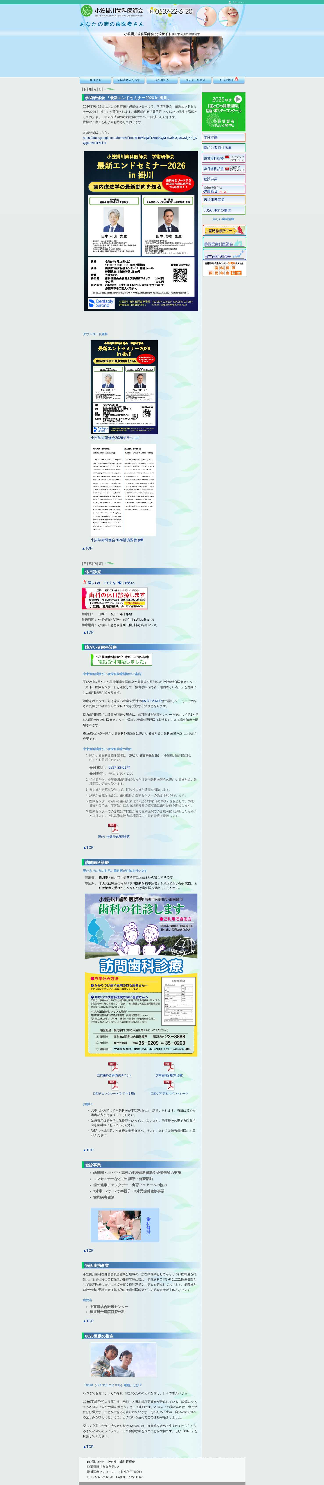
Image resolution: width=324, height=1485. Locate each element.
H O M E (95, 80)
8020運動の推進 (99, 1336)
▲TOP (87, 548)
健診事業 (93, 1165)
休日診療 (93, 572)
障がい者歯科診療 (101, 647)
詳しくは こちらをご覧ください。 (110, 583)
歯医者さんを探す (128, 80)
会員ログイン (238, 2)
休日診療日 (229, 79)
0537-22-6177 (152, 701)
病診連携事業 (97, 1265)
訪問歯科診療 (97, 862)
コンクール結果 (195, 80)
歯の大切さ (162, 80)
